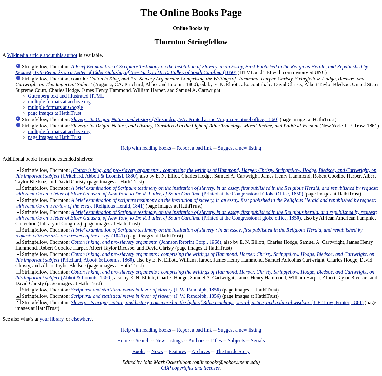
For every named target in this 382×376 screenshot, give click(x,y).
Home (123, 340)
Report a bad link (194, 148)
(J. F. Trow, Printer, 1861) (217, 302)
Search (143, 340)
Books (138, 351)
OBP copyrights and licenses (190, 368)
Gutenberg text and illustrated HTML (66, 96)
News (157, 351)
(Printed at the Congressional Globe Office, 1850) (196, 190)
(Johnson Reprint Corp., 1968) (146, 242)
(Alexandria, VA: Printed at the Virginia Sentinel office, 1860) (174, 119)
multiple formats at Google (55, 107)
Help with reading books (146, 148)
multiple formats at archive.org (59, 101)
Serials (258, 340)
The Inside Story (233, 351)
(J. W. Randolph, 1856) (146, 289)
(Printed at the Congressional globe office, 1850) (196, 215)
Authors (196, 340)
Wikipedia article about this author (42, 55)
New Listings (169, 340)
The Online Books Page (191, 12)
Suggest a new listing (239, 148)
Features (177, 351)
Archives (200, 351)
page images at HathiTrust (54, 113)
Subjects (236, 340)
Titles (216, 340)
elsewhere (81, 319)
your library (52, 319)
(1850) (191, 69)
